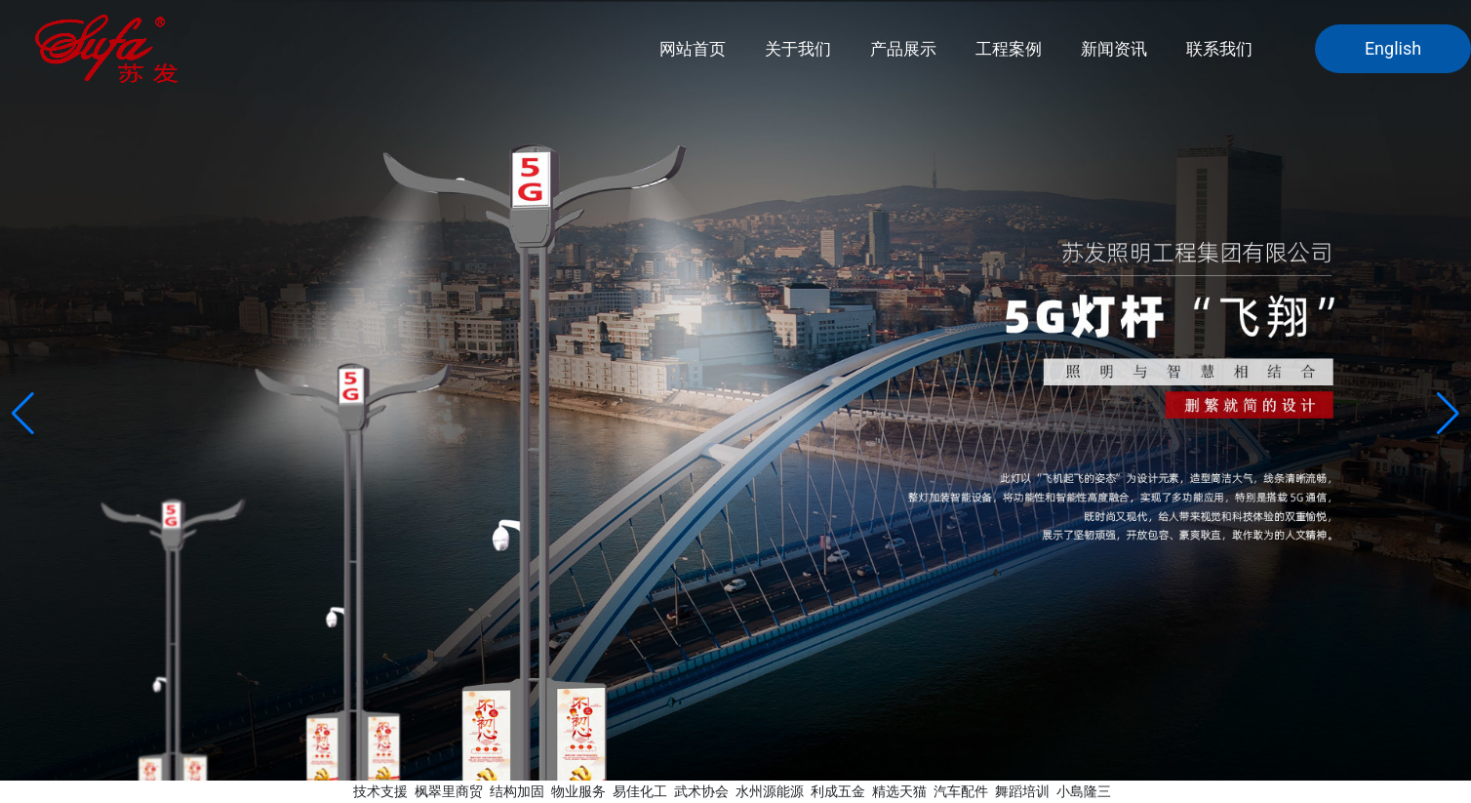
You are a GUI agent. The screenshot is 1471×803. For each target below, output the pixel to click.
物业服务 (578, 791)
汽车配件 (961, 791)
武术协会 (701, 791)
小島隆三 (1083, 791)
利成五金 (838, 791)
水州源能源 (770, 791)
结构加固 (517, 791)
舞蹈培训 (1022, 791)
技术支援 (380, 791)
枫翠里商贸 (449, 791)
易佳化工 (640, 791)
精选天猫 (899, 791)
